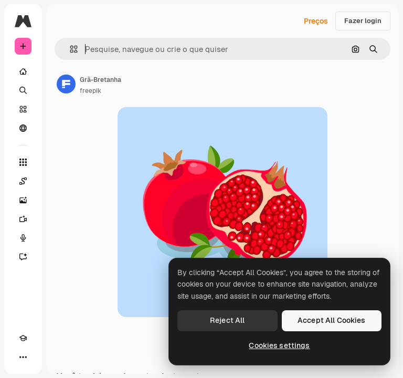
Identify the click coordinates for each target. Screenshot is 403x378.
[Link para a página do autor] (66, 84)
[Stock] (23, 109)
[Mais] (23, 357)
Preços (316, 21)
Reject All (227, 320)
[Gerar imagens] (23, 200)
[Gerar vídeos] (23, 219)
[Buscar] (23, 90)
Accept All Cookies (332, 320)
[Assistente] (23, 256)
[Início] (23, 71)
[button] (69, 49)
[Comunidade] (23, 128)
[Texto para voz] (23, 237)
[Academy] (23, 338)
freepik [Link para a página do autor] (90, 91)
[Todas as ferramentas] (23, 162)
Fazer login (362, 20)
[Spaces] (23, 181)
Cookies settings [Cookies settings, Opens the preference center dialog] (279, 345)
